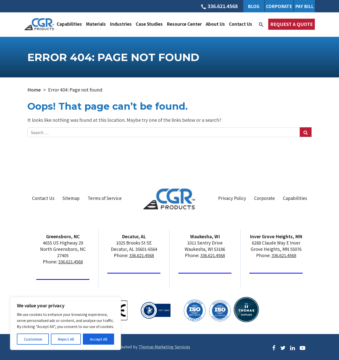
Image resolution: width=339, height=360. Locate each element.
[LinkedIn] (292, 347)
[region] (65, 323)
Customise (33, 339)
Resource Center (184, 24)
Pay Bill (304, 6)
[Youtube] (302, 347)
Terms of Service (105, 198)
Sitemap (71, 198)
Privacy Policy (232, 198)
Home (34, 89)
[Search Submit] (306, 132)
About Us (215, 24)
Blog (253, 6)
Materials (96, 24)
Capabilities (69, 24)
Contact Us (240, 24)
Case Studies (149, 24)
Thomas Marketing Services (164, 347)
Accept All (98, 339)
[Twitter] (282, 347)
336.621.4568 (70, 261)
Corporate (279, 6)
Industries (121, 24)
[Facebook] (274, 347)
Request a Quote (291, 24)
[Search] (261, 24)
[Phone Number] (219, 6)
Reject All (66, 339)
